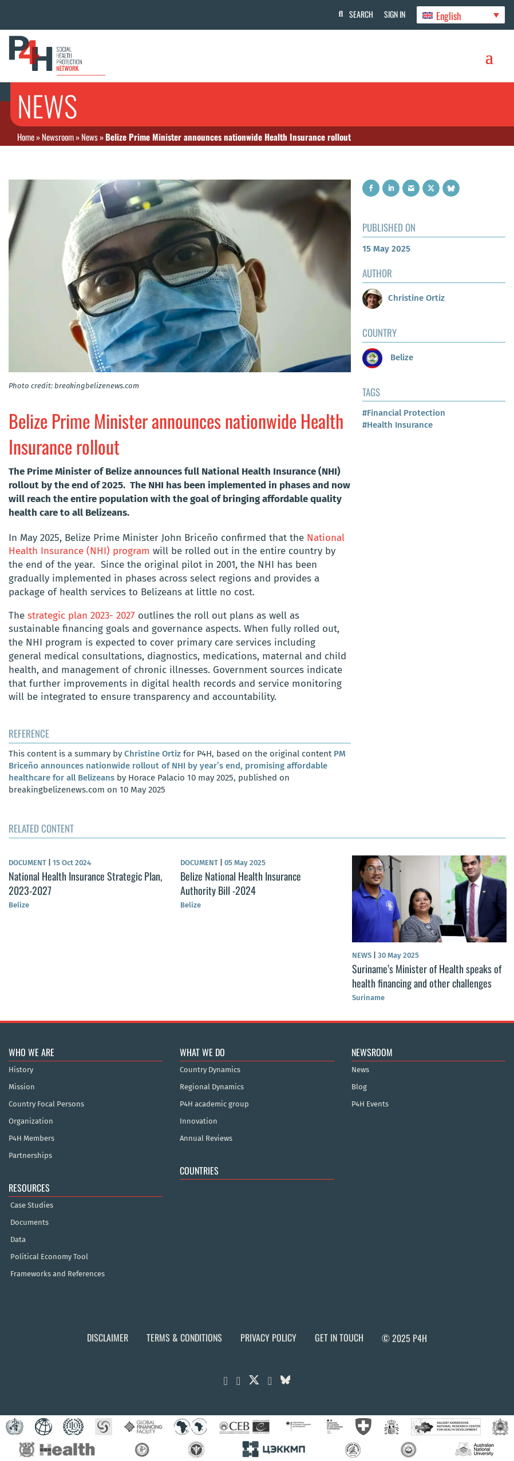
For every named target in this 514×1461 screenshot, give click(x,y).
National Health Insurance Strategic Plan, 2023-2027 (85, 883)
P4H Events (370, 1104)
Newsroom (58, 136)
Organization (31, 1121)
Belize (387, 357)
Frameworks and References (57, 1274)
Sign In (394, 14)
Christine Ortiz (152, 754)
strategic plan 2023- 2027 (82, 616)
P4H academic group (214, 1104)
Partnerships (30, 1156)
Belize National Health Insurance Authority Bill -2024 (240, 883)
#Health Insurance (397, 425)
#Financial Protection (403, 413)
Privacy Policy (268, 1337)
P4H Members (31, 1138)
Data (18, 1240)
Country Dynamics (210, 1070)
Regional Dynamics (212, 1087)
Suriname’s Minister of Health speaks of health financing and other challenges (426, 975)
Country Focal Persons (46, 1104)
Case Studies (31, 1205)
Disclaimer (107, 1337)
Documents (29, 1223)
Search (360, 14)
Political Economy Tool (49, 1257)
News (89, 136)
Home (25, 136)
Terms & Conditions (184, 1337)
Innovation (199, 1121)
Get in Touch (339, 1337)
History (21, 1070)
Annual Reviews (206, 1138)
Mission (22, 1087)
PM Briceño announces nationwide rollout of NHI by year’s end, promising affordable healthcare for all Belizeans (177, 766)
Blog (359, 1087)
